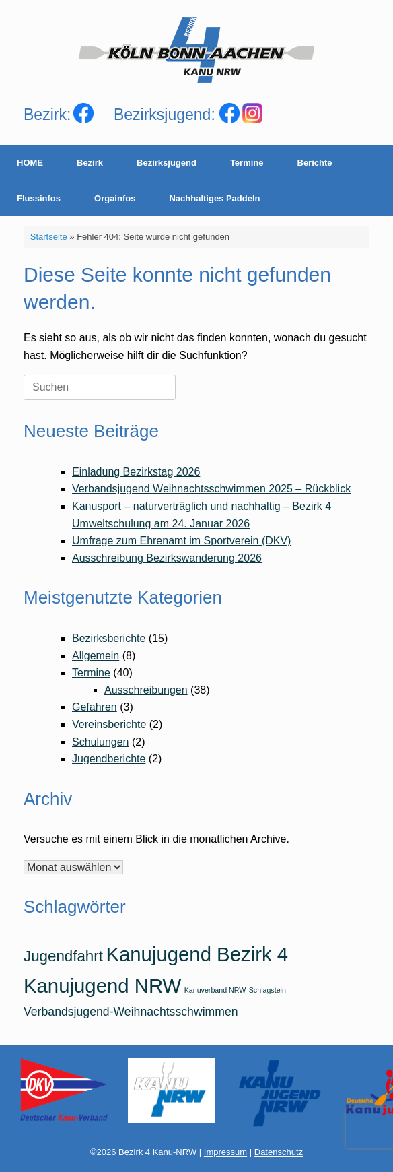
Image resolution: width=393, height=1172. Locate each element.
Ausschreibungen (146, 690)
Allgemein (95, 655)
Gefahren (94, 707)
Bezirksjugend (166, 163)
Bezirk (90, 163)
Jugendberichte (108, 758)
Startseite (48, 237)
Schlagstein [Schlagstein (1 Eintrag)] (267, 990)
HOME (30, 163)
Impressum (225, 1152)
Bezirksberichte (108, 638)
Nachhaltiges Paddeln (214, 198)
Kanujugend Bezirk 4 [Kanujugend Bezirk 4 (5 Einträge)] (197, 954)
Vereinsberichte (109, 724)
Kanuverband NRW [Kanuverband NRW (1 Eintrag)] (215, 990)
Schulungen (100, 742)
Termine (247, 163)
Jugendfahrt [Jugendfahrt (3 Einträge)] (63, 956)
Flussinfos (39, 198)
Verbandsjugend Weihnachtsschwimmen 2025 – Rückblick (211, 488)
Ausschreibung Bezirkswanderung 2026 (167, 558)
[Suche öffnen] (373, 180)
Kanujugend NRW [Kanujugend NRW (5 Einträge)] (102, 986)
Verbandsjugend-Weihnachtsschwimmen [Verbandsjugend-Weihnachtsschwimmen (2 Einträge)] (131, 1011)
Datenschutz (278, 1152)
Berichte (314, 163)
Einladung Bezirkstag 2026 (136, 472)
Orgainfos (114, 198)
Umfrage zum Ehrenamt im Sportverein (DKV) (181, 540)
